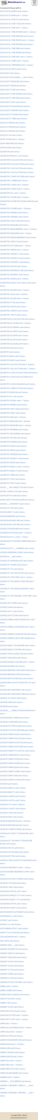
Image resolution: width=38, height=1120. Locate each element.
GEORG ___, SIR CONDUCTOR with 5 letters (17, 487)
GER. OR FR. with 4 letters (10, 941)
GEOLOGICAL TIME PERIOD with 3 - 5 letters (17, 40)
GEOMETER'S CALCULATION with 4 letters (16, 160)
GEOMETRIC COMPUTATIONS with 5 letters (17, 176)
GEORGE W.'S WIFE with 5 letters (12, 666)
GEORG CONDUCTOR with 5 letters (14, 491)
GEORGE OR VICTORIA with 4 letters (14, 615)
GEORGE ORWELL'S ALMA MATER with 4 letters (18, 634)
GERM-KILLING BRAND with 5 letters (14, 1073)
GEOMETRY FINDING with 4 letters (13, 405)
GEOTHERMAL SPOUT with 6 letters (14, 928)
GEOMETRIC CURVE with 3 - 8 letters (14, 185)
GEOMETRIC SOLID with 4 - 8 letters (14, 294)
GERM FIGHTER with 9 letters (11, 1036)
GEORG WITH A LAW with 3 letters (13, 496)
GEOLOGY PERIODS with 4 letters (13, 127)
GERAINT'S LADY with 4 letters (12, 961)
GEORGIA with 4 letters (9, 784)
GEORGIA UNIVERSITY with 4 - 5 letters (15, 867)
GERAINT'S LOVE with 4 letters (12, 966)
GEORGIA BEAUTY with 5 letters (12, 792)
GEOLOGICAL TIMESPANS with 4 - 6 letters (16, 65)
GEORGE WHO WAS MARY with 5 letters (16, 690)
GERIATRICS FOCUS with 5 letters (13, 1011)
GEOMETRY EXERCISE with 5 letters (14, 392)
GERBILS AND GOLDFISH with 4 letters (15, 995)
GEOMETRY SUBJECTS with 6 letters (14, 471)
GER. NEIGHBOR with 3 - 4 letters (13, 937)
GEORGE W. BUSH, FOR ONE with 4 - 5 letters (17, 662)
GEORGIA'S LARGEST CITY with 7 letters (16, 895)
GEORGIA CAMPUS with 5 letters (13, 796)
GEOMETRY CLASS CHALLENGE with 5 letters (17, 384)
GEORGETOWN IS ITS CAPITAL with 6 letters (17, 751)
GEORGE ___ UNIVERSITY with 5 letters (15, 504)
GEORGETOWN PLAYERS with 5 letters (15, 763)
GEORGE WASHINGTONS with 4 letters (15, 674)
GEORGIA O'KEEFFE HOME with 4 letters (16, 829)
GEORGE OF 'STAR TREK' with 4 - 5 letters (16, 577)
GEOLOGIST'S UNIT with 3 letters (13, 102)
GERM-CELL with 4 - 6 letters (11, 1061)
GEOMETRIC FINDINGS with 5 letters (14, 217)
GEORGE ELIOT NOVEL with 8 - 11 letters (16, 533)
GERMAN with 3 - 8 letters (10, 1077)
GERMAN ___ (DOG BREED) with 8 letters (15, 1081)
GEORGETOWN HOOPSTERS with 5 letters (17, 747)
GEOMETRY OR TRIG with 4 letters (13, 438)
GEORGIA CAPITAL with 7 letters (13, 800)
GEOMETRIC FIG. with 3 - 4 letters (13, 193)
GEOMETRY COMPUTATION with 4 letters (16, 388)
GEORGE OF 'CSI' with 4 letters (12, 569)
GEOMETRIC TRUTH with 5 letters (13, 315)
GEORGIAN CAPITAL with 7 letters (13, 904)
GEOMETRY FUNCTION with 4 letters (14, 409)
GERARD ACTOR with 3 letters (12, 978)
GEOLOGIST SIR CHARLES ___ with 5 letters (16, 77)
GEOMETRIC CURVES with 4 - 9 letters (15, 189)
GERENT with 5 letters (8, 1003)
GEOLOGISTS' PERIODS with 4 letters (14, 110)
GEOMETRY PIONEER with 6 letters (14, 442)
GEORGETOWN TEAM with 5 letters (14, 776)
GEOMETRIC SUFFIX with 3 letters (13, 307)
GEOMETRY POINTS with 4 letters (13, 446)
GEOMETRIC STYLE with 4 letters (13, 302)
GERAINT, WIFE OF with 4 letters (12, 953)
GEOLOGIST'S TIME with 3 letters (13, 90)
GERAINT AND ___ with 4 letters (12, 945)
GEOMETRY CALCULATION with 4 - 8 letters (17, 364)
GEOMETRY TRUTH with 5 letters (13, 483)
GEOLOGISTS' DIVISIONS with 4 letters (15, 106)
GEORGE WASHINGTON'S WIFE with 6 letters (17, 670)
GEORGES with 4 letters (9, 706)
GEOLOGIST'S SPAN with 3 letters (13, 86)
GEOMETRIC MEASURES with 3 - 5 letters (16, 233)
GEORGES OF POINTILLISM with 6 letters (16, 726)
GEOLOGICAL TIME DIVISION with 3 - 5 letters (18, 32)
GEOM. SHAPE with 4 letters (11, 148)
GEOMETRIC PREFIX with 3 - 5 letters (14, 250)
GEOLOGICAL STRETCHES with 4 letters (15, 24)
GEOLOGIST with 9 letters (10, 73)
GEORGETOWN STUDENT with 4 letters (15, 771)
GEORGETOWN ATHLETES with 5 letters (16, 738)
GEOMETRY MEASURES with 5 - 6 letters (15, 425)
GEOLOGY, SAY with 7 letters (11, 135)
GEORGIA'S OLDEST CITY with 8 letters (15, 899)
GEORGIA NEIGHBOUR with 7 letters (14, 825)
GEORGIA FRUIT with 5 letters (12, 817)
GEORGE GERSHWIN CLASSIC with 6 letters (17, 552)
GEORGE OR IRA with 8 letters (11, 607)
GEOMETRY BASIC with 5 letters (12, 356)
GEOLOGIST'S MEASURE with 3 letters (15, 81)
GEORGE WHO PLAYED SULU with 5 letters (16, 678)
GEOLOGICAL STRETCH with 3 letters (14, 19)
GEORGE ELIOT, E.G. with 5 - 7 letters (14, 537)
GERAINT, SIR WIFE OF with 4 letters (14, 949)
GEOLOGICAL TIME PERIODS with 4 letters (16, 44)
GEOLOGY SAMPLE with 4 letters (12, 131)
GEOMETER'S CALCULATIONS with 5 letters (17, 164)
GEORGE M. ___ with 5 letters (11, 556)
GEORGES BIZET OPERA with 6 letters (15, 718)
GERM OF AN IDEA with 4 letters (12, 1052)
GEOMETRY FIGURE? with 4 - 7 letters (14, 400)
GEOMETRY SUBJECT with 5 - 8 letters (15, 467)
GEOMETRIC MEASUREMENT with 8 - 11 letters (18, 229)
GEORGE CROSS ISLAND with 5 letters (15, 529)
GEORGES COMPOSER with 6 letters (14, 722)
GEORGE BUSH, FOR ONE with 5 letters (15, 524)
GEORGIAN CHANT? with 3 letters (13, 908)
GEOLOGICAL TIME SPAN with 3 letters (15, 48)
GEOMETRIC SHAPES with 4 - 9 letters (14, 290)
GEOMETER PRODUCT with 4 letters (14, 156)
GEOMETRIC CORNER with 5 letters (14, 180)
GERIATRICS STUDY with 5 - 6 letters (14, 1015)
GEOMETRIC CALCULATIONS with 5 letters (17, 172)
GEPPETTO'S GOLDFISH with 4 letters (15, 933)
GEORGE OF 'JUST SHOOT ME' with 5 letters (17, 573)
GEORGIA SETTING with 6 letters (13, 856)
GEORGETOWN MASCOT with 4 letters (15, 755)
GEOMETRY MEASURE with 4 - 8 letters (15, 421)
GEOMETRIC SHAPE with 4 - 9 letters (14, 279)
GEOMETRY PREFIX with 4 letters (13, 450)
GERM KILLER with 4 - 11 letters (12, 1044)
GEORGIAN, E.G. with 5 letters (11, 916)
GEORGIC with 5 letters (9, 920)
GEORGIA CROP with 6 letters (11, 813)
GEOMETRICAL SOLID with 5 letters (14, 340)
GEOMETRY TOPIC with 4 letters (13, 479)
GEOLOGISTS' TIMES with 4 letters (13, 119)
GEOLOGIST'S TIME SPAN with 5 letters (15, 98)
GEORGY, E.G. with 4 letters (10, 924)
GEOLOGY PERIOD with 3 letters (12, 123)
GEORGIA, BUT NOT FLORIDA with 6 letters (17, 879)
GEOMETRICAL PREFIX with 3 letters (14, 331)
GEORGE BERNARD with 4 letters (13, 516)
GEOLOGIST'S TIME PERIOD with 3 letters (16, 94)
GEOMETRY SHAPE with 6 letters (13, 462)
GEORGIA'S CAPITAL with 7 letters (13, 891)
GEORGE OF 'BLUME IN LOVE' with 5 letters (16, 561)
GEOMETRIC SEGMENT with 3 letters (14, 275)
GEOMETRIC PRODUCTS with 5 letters (15, 258)
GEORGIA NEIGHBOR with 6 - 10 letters (15, 821)
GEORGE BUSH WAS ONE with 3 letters (15, 520)
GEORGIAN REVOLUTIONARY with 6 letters (17, 912)
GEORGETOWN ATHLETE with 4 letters (15, 734)
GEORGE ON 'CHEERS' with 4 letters (14, 603)
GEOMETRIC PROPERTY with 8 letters (15, 262)
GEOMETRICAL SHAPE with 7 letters (14, 335)
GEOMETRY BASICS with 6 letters (13, 360)
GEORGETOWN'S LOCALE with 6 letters (15, 780)
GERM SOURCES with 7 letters (11, 1056)
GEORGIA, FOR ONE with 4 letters (13, 883)
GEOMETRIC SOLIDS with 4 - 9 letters (14, 298)
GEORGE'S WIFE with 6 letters (11, 702)
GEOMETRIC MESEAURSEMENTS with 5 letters (18, 237)
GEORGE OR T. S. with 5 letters (12, 611)
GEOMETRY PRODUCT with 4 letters (14, 458)
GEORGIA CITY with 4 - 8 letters (12, 804)
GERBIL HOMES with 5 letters (11, 990)
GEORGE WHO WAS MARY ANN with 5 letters (18, 694)
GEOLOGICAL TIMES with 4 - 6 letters (14, 61)
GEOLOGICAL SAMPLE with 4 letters (14, 11)
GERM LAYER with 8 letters (10, 1048)
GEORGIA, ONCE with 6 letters (12, 887)
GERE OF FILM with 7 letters (10, 999)
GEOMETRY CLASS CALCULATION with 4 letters (19, 373)
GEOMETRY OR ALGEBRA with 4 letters (15, 434)
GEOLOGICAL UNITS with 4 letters (13, 69)
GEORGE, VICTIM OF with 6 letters (13, 698)
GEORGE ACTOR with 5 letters (12, 508)
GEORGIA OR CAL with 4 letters (12, 848)
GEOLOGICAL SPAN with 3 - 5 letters (14, 15)
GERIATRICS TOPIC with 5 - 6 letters (14, 1019)
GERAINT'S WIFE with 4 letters (12, 974)
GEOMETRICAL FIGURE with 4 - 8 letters (15, 323)
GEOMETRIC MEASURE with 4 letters (14, 225)
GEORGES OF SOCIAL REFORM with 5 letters (17, 730)
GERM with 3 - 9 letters (9, 1023)
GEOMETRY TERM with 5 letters (12, 475)
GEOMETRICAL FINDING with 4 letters (15, 327)
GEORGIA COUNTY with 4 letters (13, 809)
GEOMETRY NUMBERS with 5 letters (14, 429)
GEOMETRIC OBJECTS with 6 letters (14, 241)
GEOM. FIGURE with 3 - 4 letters (12, 139)
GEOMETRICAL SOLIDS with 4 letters (14, 344)
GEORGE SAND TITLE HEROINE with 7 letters (17, 645)
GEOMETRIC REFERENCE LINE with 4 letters (17, 270)
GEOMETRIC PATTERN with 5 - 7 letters (15, 246)
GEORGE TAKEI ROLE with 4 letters (13, 658)
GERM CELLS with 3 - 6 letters (11, 1032)
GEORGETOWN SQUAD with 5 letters (14, 767)
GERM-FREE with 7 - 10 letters (11, 1065)
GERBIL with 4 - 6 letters (9, 986)
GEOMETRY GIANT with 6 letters (13, 413)
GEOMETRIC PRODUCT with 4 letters (14, 254)
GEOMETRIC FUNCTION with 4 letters (15, 221)
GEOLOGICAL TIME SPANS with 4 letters (15, 52)
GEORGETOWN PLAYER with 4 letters (14, 759)
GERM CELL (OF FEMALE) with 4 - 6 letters (16, 1027)
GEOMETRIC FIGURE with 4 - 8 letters (14, 197)
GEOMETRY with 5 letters (10, 352)
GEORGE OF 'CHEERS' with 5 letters (14, 565)
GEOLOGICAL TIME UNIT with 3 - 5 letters (16, 57)
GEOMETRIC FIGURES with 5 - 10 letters (15, 208)
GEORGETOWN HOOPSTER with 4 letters (16, 742)
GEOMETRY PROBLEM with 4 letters (14, 454)
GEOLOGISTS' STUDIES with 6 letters (14, 114)
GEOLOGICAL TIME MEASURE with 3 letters (17, 36)
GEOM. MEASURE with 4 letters (12, 143)
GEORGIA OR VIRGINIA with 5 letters (14, 852)
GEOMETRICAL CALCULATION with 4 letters (17, 319)
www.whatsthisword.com (19, 1118)
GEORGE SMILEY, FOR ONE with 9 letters (16, 649)
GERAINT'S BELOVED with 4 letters (13, 957)
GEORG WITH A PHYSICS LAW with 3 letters (17, 500)
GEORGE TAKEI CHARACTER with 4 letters (17, 654)
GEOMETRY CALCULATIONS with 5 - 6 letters (17, 369)
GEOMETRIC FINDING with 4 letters (14, 213)
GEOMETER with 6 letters (10, 152)
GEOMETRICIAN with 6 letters (12, 348)
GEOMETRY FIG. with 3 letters (11, 396)
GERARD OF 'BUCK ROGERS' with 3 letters (16, 982)
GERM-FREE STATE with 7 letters (12, 1069)
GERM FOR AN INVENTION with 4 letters (16, 1040)
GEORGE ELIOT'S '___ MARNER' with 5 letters (17, 548)
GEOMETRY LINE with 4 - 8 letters (13, 417)
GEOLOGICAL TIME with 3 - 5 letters (14, 28)
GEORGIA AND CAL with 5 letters (13, 788)
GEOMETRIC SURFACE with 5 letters (14, 311)
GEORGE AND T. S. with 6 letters (12, 512)
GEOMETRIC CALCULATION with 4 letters (16, 168)
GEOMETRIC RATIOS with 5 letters (13, 266)
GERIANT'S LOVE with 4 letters (12, 1007)
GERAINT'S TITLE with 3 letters (12, 970)
